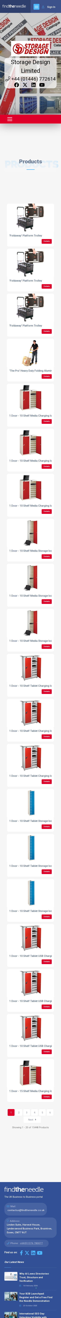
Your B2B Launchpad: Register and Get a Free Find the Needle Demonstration (35, 1297)
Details (47, 241)
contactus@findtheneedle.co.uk (25, 1210)
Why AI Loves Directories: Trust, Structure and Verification (34, 1277)
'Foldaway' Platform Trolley (25, 235)
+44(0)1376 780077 (31, 1243)
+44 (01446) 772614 (30, 79)
